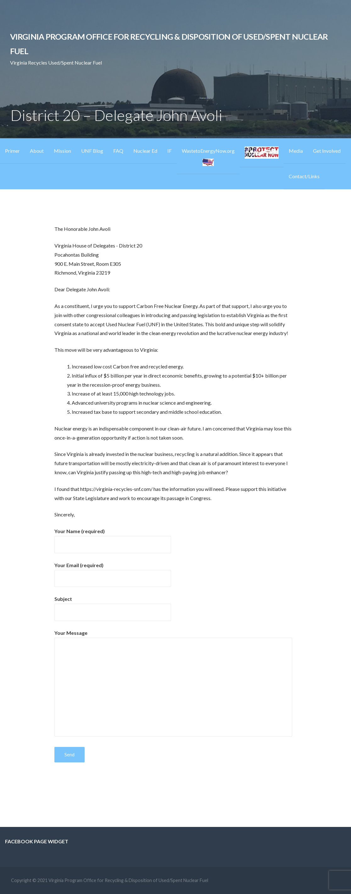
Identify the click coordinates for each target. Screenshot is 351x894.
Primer (12, 151)
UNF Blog (92, 151)
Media (296, 151)
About (37, 151)
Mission (62, 151)
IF (169, 151)
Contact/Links (304, 176)
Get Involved (327, 151)
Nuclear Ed (145, 151)
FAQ (118, 151)
